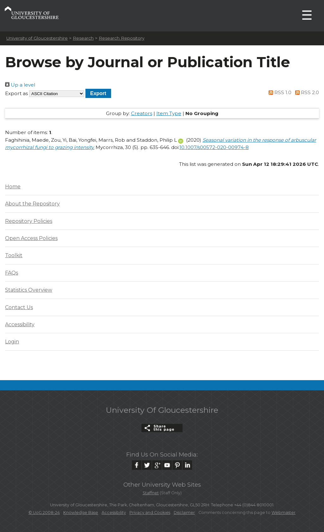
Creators (141, 113)
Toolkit (13, 255)
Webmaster (283, 512)
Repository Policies (28, 221)
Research (83, 38)
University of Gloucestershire (37, 38)
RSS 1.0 (279, 92)
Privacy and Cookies (149, 512)
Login (12, 342)
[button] (98, 93)
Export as (16, 93)
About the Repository (32, 204)
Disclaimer (184, 512)
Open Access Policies (31, 238)
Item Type (168, 113)
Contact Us (19, 307)
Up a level (20, 85)
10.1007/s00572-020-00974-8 (214, 147)
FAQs (11, 273)
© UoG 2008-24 (44, 512)
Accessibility (19, 324)
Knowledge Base (80, 512)
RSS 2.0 (306, 92)
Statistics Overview (28, 290)
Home (13, 187)
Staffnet (151, 492)
